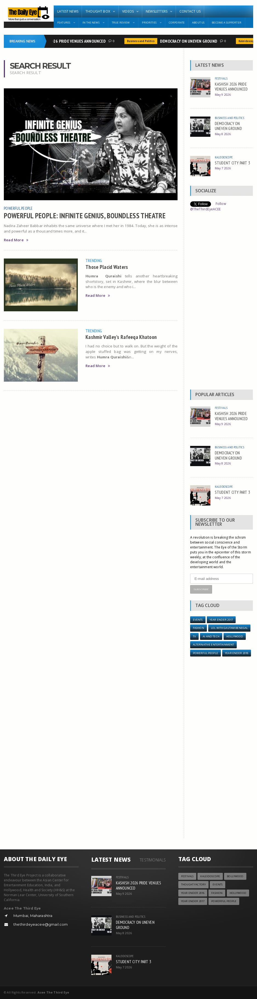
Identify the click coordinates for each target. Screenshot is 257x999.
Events (198, 620)
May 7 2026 (223, 168)
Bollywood (235, 876)
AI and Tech (211, 636)
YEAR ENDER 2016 (192, 893)
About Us (198, 22)
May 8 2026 (223, 134)
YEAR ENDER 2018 (236, 653)
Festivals (221, 78)
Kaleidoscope (224, 157)
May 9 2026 (223, 94)
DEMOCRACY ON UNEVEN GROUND (190, 41)
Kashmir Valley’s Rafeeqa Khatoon (121, 336)
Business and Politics (142, 41)
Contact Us (190, 11)
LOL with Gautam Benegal (229, 628)
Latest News (67, 11)
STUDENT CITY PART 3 (232, 162)
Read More (16, 240)
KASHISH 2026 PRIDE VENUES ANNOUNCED (70, 41)
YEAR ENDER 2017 (221, 620)
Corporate (177, 22)
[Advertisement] (221, 302)
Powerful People (18, 208)
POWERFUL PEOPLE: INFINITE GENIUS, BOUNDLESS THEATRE (84, 215)
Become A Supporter (226, 22)
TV (194, 636)
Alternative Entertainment (213, 644)
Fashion (198, 628)
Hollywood (234, 636)
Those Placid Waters (106, 266)
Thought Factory (193, 884)
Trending (93, 260)
